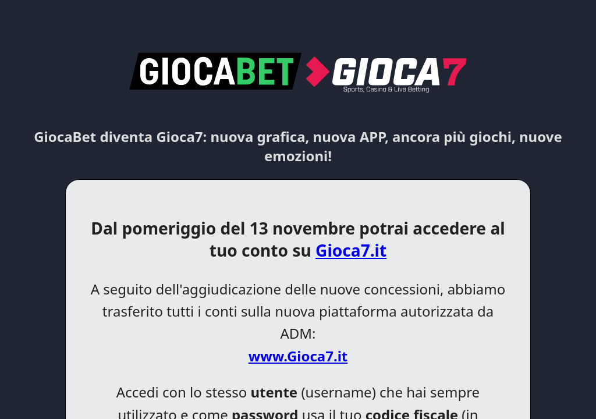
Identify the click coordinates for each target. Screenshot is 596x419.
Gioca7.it (350, 250)
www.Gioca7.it (298, 355)
